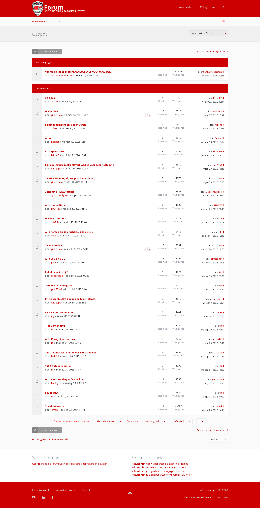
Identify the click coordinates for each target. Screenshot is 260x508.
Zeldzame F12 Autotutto (59, 191)
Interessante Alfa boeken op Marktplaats (70, 298)
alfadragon (216, 258)
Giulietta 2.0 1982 (55, 218)
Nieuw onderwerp (45, 51)
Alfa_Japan (56, 168)
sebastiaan (57, 275)
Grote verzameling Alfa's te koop (65, 379)
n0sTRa (55, 222)
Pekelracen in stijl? (56, 272)
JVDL (53, 262)
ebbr (220, 232)
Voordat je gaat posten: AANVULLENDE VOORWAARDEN (78, 71)
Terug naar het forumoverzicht (51, 439)
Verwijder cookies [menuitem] (65, 490)
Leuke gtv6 (52, 392)
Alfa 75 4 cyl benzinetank (60, 339)
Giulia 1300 (51, 111)
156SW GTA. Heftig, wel (59, 285)
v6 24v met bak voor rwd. (60, 312)
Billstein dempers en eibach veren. (65, 124)
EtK (220, 272)
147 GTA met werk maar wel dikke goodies (70, 352)
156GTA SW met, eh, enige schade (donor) (70, 178)
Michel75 (217, 97)
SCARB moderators (61, 75)
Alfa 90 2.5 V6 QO (55, 258)
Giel (220, 218)
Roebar (55, 141)
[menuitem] (184, 7)
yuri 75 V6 (56, 114)
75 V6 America (53, 245)
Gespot (39, 34)
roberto (55, 128)
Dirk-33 (218, 312)
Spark (219, 406)
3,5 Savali (50, 97)
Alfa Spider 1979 (54, 151)
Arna (48, 138)
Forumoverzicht (40, 21)
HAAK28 (55, 208)
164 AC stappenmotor (58, 366)
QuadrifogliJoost (60, 195)
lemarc (54, 101)
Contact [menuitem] (86, 490)
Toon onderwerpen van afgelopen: (88, 421)
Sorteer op (147, 421)
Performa (217, 111)
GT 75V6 (218, 178)
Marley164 (56, 383)
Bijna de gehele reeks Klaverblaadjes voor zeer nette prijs (79, 164)
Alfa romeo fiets (55, 205)
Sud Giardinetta (54, 406)
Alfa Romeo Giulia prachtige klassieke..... (69, 231)
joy (52, 316)
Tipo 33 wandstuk (55, 325)
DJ (221, 285)
